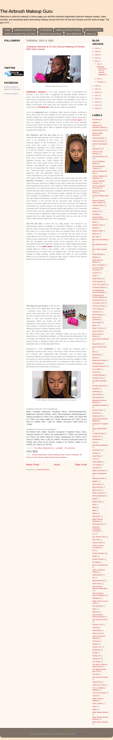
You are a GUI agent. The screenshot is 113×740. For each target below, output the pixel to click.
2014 (97, 105)
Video (94, 706)
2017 (97, 95)
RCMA (94, 556)
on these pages (76, 120)
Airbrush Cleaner (98, 141)
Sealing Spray (97, 575)
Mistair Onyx (96, 502)
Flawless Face (97, 378)
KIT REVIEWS (45, 30)
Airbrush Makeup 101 (100, 156)
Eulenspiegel (97, 363)
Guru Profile (96, 394)
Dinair (94, 325)
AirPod (94, 208)
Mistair (94, 499)
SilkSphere (96, 598)
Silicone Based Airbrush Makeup (98, 594)
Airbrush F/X (96, 149)
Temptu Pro (96, 647)
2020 (97, 86)
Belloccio (95, 234)
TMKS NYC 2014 (98, 685)
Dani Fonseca (97, 315)
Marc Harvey (97, 484)
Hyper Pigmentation (99, 429)
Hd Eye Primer (97, 410)
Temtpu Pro (96, 659)
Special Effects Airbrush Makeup (98, 616)
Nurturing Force (98, 524)
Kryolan (95, 453)
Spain (94, 609)
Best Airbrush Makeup (100, 239)
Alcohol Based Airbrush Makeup (98, 218)
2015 (97, 102)
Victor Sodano (97, 703)
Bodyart (95, 257)
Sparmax (95, 612)
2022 (97, 58)
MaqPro (95, 481)
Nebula (95, 513)
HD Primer (96, 413)
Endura (95, 357)
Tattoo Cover (97, 633)
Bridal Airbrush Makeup (97, 261)
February (100, 82)
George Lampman (99, 386)
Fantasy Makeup (98, 375)
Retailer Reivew (98, 559)
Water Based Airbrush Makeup (56, 457)
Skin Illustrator (97, 606)
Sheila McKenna (98, 581)
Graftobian (75, 455)
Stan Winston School (100, 620)
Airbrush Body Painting (97, 134)
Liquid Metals (97, 462)
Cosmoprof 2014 (98, 303)
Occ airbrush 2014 (99, 537)
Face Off (95, 372)
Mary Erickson (97, 487)
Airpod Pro (96, 211)
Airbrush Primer (98, 205)
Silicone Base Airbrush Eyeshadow (99, 587)
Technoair (96, 641)
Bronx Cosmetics (98, 265)
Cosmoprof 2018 (98, 306)
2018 (97, 92)
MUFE (94, 507)
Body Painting (97, 254)
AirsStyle (95, 214)
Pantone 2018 (97, 543)
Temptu (95, 644)
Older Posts (81, 464)
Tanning (95, 627)
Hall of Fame (97, 397)
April (99, 79)
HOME (7, 30)
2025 (97, 51)
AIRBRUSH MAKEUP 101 (25, 30)
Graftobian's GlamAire (36, 92)
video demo (47, 246)
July (98, 64)
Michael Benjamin (98, 496)
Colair (94, 276)
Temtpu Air (96, 656)
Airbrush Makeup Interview (98, 182)
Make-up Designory (99, 473)
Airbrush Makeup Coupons (98, 167)
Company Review (98, 287)
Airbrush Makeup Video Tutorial (59, 455)
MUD (94, 504)
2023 (97, 55)
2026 (97, 48)
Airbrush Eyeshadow (39, 455)
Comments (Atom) (43, 469)
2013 (97, 108)
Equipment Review (99, 360)
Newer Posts (32, 464)
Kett (93, 442)
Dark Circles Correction (96, 318)
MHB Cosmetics (98, 493)
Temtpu (95, 653)
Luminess (95, 468)
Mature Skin (96, 490)
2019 (97, 89)
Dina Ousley (96, 322)
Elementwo (96, 355)
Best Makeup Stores (99, 244)
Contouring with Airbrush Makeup (98, 296)
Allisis (94, 222)
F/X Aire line (44, 107)
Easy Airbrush (97, 344)
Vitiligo (94, 709)
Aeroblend (96, 119)
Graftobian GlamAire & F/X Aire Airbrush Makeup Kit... (102, 71)
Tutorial (95, 696)
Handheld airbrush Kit (100, 405)
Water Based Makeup (100, 722)
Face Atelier (96, 369)
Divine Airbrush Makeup (97, 335)
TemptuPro (96, 650)
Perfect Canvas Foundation (98, 546)
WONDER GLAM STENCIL (51, 34)
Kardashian (96, 439)
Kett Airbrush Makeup (100, 445)
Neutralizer (96, 516)
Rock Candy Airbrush (100, 565)
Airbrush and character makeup (98, 126)
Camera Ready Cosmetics (97, 269)
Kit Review (96, 450)
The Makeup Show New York (99, 670)
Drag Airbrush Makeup (100, 339)
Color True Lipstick (99, 284)
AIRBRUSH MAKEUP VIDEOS (68, 30)
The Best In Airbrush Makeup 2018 (99, 665)
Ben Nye (95, 237)
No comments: (70, 448)
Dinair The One (97, 328)
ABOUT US (91, 34)
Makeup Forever (98, 478)
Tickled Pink (96, 682)
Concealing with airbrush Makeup (98, 291)
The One (95, 674)
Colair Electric (97, 278)
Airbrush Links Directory (97, 153)
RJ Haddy (96, 562)
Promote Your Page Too (11, 93)
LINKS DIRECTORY (74, 34)
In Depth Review (98, 433)
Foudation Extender (99, 381)
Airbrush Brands (98, 138)
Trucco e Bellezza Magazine (98, 689)
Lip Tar (94, 459)
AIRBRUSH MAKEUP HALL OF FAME (19, 34)
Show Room (96, 583)
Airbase (95, 122)
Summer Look (97, 624)
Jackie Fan (96, 436)
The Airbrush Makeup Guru (26, 11)
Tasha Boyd (96, 630)
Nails (94, 510)
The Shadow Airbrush (100, 677)
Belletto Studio (97, 231)
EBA (94, 352)
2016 (97, 99)
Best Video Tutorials (99, 249)
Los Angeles (96, 465)
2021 (97, 61)
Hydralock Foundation (100, 424)
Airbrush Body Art (98, 130)
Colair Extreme (97, 281)
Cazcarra (95, 273)
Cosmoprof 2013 (98, 300)
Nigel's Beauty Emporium (97, 520)
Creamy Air (96, 312)
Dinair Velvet (97, 331)
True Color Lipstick (99, 693)
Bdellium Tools (97, 225)
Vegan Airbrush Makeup (98, 699)
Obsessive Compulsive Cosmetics (96, 529)
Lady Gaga (96, 456)
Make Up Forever (98, 470)
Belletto (95, 228)
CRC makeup (97, 309)
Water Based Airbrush (100, 712)
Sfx (93, 578)
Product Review (38, 457)
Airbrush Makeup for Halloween (99, 177)
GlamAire (95, 389)
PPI (93, 550)
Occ (93, 534)
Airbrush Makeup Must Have (98, 187)
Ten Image (96, 661)
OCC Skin (96, 540)
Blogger (79, 734)
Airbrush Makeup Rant (100, 196)
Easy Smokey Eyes (99, 347)
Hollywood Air (97, 416)
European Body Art (99, 366)
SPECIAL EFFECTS (93, 30)
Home (57, 464)
